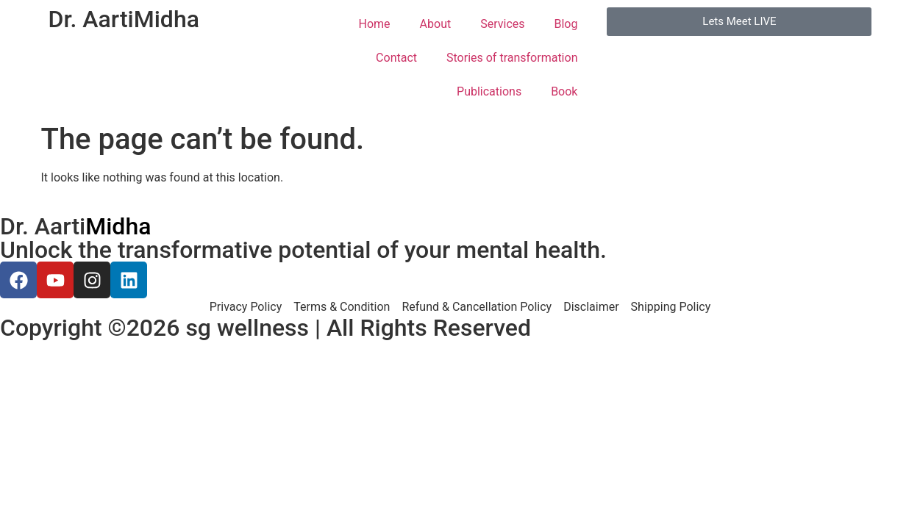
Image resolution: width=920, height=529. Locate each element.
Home (375, 24)
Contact (396, 58)
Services (502, 24)
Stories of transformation (511, 58)
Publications (489, 91)
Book (564, 91)
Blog (566, 24)
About (436, 24)
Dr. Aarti (124, 19)
